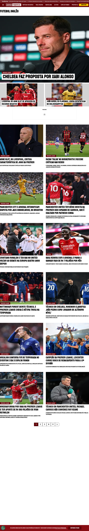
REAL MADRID (39, 5)
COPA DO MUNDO (65, 5)
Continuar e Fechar (74, 528)
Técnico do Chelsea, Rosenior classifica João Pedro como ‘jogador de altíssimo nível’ (66, 309)
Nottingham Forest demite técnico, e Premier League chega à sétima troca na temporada (19, 309)
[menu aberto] (3, 5)
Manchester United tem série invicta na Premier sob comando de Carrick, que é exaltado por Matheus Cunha (65, 210)
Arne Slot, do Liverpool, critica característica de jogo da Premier (17, 161)
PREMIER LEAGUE (76, 5)
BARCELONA (49, 5)
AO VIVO (56, 5)
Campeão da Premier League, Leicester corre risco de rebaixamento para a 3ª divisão (65, 360)
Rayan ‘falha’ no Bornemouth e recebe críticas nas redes (64, 161)
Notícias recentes (28, 5)
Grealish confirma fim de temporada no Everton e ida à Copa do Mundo (19, 359)
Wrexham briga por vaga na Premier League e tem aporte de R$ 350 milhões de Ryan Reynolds (21, 409)
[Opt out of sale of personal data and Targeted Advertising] (3, 528)
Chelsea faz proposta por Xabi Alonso (38, 77)
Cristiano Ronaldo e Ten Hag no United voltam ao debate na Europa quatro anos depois (20, 260)
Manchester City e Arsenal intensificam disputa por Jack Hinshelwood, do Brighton (21, 209)
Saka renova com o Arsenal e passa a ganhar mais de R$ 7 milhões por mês (64, 259)
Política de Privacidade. (61, 528)
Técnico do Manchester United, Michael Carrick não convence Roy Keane (65, 408)
